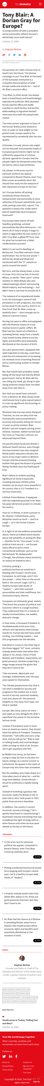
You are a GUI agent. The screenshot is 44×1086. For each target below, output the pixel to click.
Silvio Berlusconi (8, 1001)
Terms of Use (7, 1070)
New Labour (33, 997)
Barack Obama (7, 989)
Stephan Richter (13, 49)
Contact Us (27, 1062)
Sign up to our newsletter (28, 1067)
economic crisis (24, 989)
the (23, 4)
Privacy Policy (7, 1066)
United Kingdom (30, 1001)
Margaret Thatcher (21, 997)
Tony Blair (19, 1001)
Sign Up (36, 1081)
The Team (27, 1072)
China (15, 989)
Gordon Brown (7, 997)
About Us (6, 1062)
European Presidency (9, 993)
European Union (23, 993)
